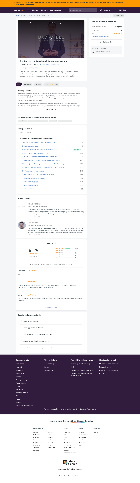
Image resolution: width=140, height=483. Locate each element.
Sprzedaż (19, 367)
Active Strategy (45, 64)
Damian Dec (55, 64)
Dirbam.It (66, 440)
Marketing (19, 377)
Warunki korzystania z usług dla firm (83, 370)
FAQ (72, 367)
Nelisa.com (36, 450)
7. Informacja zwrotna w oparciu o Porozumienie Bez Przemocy (43, 164)
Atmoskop (36, 447)
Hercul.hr (81, 440)
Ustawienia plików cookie (69, 409)
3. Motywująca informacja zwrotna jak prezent (37, 149)
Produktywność (21, 383)
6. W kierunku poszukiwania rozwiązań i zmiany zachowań (41, 160)
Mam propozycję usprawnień (108, 370)
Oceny (51, 84)
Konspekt (27, 84)
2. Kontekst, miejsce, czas (30, 146)
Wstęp (18, 15)
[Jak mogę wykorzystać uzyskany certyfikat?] (51, 334)
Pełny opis (51, 109)
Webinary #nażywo (50, 364)
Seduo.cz (50, 437)
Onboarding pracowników (24, 405)
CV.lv (65, 434)
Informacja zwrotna (42, 121)
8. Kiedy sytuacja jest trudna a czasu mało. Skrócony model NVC (43, 167)
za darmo (76, 149)
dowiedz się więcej (34, 216)
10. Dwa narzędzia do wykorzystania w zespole (38, 174)
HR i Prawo (19, 389)
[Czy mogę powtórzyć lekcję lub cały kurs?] (51, 341)
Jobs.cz (35, 432)
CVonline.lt (67, 432)
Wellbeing (19, 402)
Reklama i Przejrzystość (88, 409)
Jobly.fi (96, 432)
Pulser (80, 445)
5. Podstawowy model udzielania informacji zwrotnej (39, 157)
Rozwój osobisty (21, 380)
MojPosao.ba (82, 434)
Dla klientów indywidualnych (108, 364)
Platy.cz (50, 442)
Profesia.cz (36, 437)
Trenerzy (38, 84)
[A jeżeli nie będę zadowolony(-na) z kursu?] (51, 348)
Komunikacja (31, 121)
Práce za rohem (37, 445)
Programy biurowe (22, 393)
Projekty (18, 386)
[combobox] (83, 10)
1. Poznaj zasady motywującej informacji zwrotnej (38, 142)
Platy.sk (50, 445)
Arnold (50, 432)
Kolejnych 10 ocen (51, 307)
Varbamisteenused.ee (70, 452)
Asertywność (53, 121)
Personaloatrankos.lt (69, 447)
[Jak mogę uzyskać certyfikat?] (51, 328)
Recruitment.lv (67, 450)
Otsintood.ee (67, 445)
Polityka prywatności (51, 409)
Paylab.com (51, 447)
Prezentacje (20, 373)
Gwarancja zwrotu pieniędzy (100, 37)
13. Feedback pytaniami (30, 185)
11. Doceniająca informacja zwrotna (33, 178)
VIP (17, 396)
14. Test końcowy (28, 189)
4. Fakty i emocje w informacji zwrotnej (35, 153)
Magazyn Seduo (49, 370)
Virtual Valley (82, 442)
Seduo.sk (50, 440)
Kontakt (102, 373)
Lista (18, 84)
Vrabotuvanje (82, 437)
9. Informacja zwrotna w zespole (33, 171)
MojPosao (81, 432)
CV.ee (65, 437)
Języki (18, 399)
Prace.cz (35, 440)
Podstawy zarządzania (65, 121)
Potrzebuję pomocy (105, 367)
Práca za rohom (37, 442)
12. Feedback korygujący (30, 182)
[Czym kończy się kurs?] (51, 321)
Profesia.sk (36, 434)
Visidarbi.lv (67, 442)
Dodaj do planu (106, 42)
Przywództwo (22, 121)
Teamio (50, 434)
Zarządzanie (20, 364)
